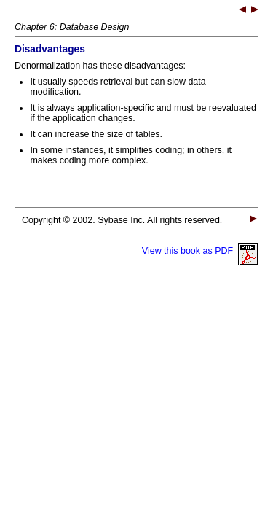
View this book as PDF (200, 251)
